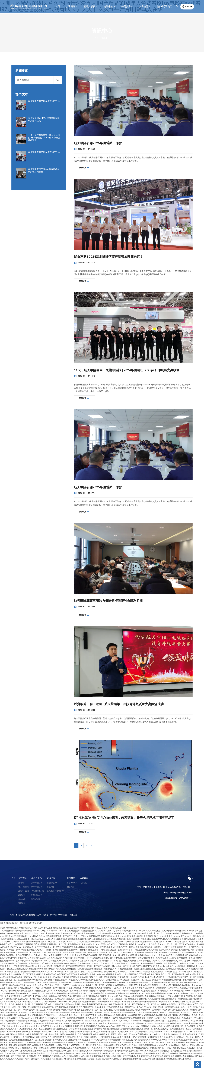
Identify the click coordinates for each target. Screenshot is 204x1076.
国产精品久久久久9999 (36, 965)
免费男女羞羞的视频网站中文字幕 (119, 1001)
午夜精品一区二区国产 (108, 1036)
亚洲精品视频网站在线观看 (126, 1045)
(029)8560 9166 (185, 914)
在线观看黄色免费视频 (93, 985)
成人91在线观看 (59, 1004)
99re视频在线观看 (98, 974)
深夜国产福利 (153, 1053)
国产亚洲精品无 (105, 971)
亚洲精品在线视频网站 (51, 1072)
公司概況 (22, 893)
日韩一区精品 (77, 985)
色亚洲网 (12, 1006)
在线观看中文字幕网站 (97, 1045)
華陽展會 (50, 902)
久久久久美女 (10, 1069)
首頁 (13, 893)
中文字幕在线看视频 (78, 1006)
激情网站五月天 (86, 1066)
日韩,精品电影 (23, 952)
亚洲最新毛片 (53, 1034)
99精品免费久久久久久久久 (37, 1017)
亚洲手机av (137, 946)
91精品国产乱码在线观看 (132, 976)
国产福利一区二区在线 (167, 1064)
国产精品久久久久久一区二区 (161, 960)
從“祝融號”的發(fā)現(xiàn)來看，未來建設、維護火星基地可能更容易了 (132, 830)
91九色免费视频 (99, 1047)
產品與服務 (36, 893)
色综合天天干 (82, 998)
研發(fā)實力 (72, 898)
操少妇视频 (139, 968)
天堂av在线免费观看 (115, 955)
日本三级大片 (46, 1053)
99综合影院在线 (94, 1017)
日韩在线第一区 (151, 968)
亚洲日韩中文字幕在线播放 (104, 1061)
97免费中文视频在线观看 (88, 965)
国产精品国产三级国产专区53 (64, 1061)
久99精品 (154, 1050)
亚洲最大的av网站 (53, 993)
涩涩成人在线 (49, 1028)
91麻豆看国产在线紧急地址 (152, 955)
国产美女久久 (186, 1028)
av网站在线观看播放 (146, 974)
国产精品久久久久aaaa (61, 985)
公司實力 (71, 893)
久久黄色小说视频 (170, 1042)
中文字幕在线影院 (119, 987)
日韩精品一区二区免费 (140, 1036)
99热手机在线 (129, 963)
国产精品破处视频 (66, 1023)
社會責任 (22, 918)
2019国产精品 (78, 982)
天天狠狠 (31, 974)
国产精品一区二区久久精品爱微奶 (131, 1047)
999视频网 (169, 993)
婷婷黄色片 (93, 998)
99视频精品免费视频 (148, 1064)
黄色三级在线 (97, 1042)
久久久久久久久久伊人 (102, 946)
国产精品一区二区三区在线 (53, 1047)
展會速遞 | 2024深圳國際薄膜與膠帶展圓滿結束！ (43, 119)
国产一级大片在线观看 (49, 1050)
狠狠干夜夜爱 (53, 965)
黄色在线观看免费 (79, 1017)
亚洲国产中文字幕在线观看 (79, 1055)
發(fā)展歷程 (23, 902)
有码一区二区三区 (124, 1072)
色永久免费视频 (88, 960)
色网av (70, 1012)
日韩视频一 (168, 949)
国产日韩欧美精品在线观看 (67, 1028)
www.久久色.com (158, 1055)
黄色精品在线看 (165, 1017)
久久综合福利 (119, 1025)
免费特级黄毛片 (120, 1064)
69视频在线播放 (81, 1012)
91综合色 (43, 1034)
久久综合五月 (31, 1031)
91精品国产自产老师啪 (152, 1004)
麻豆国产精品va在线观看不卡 (70, 1020)
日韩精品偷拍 (149, 990)
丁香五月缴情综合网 (189, 995)
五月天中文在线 (149, 1075)
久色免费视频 (24, 1066)
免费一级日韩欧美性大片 (31, 1072)
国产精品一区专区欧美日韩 (52, 979)
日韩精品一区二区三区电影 (150, 998)
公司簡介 (22, 898)
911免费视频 (57, 995)
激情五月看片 (12, 1034)
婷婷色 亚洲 (102, 1031)
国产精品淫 (165, 1066)
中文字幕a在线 (196, 1036)
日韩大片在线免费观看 (130, 1006)
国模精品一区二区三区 (14, 995)
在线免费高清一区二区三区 (71, 1069)
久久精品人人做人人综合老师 (41, 952)
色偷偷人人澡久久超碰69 (180, 976)
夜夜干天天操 (91, 1031)
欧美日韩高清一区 (23, 976)
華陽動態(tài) (52, 898)
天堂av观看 (28, 982)
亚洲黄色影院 (147, 949)
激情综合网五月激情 (171, 1009)
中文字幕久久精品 (164, 1020)
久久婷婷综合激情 (83, 979)
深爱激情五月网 (110, 985)
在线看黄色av (187, 1055)
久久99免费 (87, 1004)
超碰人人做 (85, 987)
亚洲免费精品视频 (123, 1061)
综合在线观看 (17, 993)
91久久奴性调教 (71, 1064)
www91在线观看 (186, 987)
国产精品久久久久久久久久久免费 (54, 1042)
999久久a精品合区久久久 (173, 1039)
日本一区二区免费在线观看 (176, 957)
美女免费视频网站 (148, 1012)
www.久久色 (32, 1001)
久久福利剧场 (66, 949)
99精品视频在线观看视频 (22, 960)
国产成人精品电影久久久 (65, 1015)
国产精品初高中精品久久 (173, 1004)
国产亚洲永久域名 (157, 1036)
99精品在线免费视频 (17, 1001)
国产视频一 (19, 946)
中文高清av (13, 1066)
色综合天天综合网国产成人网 (33, 987)
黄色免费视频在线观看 (171, 995)
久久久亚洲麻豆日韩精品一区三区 (90, 1053)
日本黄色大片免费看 (159, 1061)
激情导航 (143, 1015)
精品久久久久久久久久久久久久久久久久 (23, 1042)
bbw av (57, 949)
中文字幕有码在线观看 (93, 1058)
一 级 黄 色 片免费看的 (165, 971)
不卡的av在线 (5, 1039)
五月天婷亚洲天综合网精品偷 (73, 990)
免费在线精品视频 (177, 1006)
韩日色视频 (115, 1066)
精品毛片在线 (127, 1055)
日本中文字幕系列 (173, 1055)
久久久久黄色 (187, 1034)
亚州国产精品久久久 (32, 949)
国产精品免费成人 (107, 963)
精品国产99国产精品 (20, 1039)
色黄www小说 (102, 990)
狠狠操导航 (119, 979)
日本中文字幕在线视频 (141, 1061)
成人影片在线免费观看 (122, 946)
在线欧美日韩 (93, 968)
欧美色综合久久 (41, 1069)
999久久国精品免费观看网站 (145, 1001)
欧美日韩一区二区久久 (40, 976)
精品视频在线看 (156, 1031)
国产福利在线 (35, 968)
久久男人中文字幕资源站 (13, 982)
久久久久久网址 (141, 1058)
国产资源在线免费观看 (131, 1017)
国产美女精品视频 (16, 1020)
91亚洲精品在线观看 (144, 963)
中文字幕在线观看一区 (42, 1012)
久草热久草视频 (174, 1034)
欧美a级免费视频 (196, 974)
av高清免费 (53, 971)
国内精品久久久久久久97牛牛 (31, 1028)
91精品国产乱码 (80, 968)
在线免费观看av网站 (140, 1050)
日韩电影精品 (114, 990)
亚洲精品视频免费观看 (97, 1012)
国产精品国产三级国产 (45, 974)
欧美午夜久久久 (123, 1042)
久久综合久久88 (165, 1001)
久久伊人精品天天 (86, 1072)
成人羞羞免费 (138, 1072)
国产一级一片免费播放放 (83, 949)
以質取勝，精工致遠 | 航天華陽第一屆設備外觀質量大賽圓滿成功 (130, 714)
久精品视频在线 (172, 1036)
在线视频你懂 (33, 1023)
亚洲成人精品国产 (24, 1012)
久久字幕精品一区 (145, 1045)
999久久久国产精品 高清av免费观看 (106, 1055)
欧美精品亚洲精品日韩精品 (46, 1058)
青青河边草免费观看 (71, 1039)
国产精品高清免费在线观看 (105, 1072)
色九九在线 (98, 1004)
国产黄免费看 (143, 1031)
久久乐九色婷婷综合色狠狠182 (53, 1075)
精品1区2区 (195, 965)
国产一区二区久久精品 (103, 1025)
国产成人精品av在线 (129, 1066)
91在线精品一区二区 (120, 982)
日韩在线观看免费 (65, 1058)
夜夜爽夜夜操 (163, 1006)
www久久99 (143, 960)
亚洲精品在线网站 (86, 1028)
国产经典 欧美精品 (74, 1075)
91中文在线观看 (83, 976)
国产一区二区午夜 (84, 1061)
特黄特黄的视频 (171, 987)
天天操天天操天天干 (118, 1028)
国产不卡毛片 (124, 1036)
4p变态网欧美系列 (68, 1025)
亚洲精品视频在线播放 (181, 1001)
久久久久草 (77, 971)
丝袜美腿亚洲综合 (79, 955)
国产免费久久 (105, 1034)
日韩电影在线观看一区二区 (176, 1023)
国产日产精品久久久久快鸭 (74, 995)
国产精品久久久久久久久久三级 (156, 976)
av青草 (75, 1072)
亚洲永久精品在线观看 (19, 968)
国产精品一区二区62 (13, 1025)
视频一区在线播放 (155, 1039)
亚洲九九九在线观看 (138, 1053)
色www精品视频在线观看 (86, 1015)
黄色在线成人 (150, 971)
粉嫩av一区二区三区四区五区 (86, 1036)
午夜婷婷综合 (43, 1036)
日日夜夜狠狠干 (179, 1017)
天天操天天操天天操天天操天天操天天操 (161, 1072)
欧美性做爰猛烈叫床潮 (117, 1031)
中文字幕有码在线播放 (54, 987)
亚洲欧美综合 (34, 979)
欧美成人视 (160, 1069)
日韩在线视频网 (139, 965)
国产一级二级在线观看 (31, 1047)
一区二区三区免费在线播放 (185, 960)
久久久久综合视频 (115, 1012)
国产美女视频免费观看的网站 (46, 960)
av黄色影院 (172, 1015)
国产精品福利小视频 (158, 1034)
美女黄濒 (168, 1031)
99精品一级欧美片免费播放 (71, 1009)
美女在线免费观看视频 (131, 1009)
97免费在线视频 (178, 1058)
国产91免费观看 (20, 957)
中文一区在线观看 (41, 1064)
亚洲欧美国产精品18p (165, 1075)
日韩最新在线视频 (29, 1036)
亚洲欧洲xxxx (30, 995)
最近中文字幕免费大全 (44, 963)
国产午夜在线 (186, 946)
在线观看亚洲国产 (171, 979)
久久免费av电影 (26, 1045)
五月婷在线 (4, 1015)
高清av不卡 (54, 1036)
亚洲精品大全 (192, 982)
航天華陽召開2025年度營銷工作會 (44, 101)
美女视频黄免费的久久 (74, 1047)
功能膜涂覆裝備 (37, 906)
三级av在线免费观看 (131, 1012)
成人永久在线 (133, 1064)
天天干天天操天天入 (149, 1017)
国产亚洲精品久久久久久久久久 (114, 952)
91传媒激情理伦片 (17, 1050)
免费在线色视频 (60, 963)
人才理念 (83, 898)
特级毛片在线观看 (131, 1015)
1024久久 (71, 957)
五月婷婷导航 (184, 965)
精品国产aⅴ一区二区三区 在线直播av (146, 995)
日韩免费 (34, 1034)
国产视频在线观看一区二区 (181, 1045)
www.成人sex (110, 1042)
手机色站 (193, 1025)
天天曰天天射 (24, 1034)
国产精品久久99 (50, 1020)
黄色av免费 (141, 1023)
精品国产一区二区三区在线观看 (39, 1004)
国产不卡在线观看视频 (33, 1020)
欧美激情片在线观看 (25, 1006)
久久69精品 (46, 968)
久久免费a (192, 955)
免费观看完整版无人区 (10, 955)
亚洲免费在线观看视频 (115, 949)
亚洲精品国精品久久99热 (35, 946)
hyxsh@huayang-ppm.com (181, 908)
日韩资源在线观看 (72, 987)
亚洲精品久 (184, 1036)
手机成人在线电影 (74, 1004)
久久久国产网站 (66, 1036)
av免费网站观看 (32, 1050)
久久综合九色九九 (137, 993)
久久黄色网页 (97, 1064)
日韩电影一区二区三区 (63, 952)
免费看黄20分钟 (13, 965)
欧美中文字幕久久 (81, 952)
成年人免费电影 (157, 987)
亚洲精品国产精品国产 (49, 1023)
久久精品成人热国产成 (155, 993)
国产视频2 (84, 1050)
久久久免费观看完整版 (151, 946)
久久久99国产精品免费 (105, 960)
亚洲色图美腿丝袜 (178, 1047)
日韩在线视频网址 (25, 1064)
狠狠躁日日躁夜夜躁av (47, 1031)
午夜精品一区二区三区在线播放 (98, 982)
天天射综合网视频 (135, 952)
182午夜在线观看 (119, 1034)
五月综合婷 (63, 998)
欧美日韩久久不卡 (183, 971)
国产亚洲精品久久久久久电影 (42, 1015)
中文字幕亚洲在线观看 (114, 1020)
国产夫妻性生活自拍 (51, 1009)
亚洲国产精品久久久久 (95, 995)
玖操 (93, 1039)
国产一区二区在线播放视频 (70, 960)
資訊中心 (51, 893)
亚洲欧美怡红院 (184, 1012)
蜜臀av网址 (8, 990)
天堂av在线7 (54, 1069)
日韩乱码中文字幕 (17, 1017)
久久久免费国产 (164, 1050)
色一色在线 (193, 1031)
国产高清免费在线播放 (168, 965)
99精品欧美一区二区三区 (146, 1020)
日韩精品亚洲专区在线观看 (151, 1042)
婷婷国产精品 (130, 1023)
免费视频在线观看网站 (85, 957)
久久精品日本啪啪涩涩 (157, 1015)
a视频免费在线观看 (149, 1006)
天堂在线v (16, 998)
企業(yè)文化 (23, 906)
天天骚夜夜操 (101, 1039)
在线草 (105, 1069)
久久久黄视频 (153, 965)
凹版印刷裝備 (36, 902)
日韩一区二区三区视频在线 (139, 1028)
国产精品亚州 (131, 960)
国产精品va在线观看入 (30, 1075)
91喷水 (24, 965)
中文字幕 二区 (124, 993)
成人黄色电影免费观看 (171, 946)
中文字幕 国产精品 (69, 993)
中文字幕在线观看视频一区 (138, 1034)
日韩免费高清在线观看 (107, 993)
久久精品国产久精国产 (139, 982)
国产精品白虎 (57, 1039)
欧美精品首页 (128, 1058)
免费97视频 (85, 1039)
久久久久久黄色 (166, 1053)
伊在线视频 (132, 1031)
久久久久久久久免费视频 (123, 968)
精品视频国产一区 (7, 976)
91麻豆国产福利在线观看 (149, 1066)
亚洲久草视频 (138, 971)
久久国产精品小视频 (31, 1053)
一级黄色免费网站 (65, 1031)
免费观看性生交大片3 (68, 965)
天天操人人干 (50, 955)
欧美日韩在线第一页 (183, 993)
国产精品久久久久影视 (96, 1023)
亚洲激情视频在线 (63, 955)
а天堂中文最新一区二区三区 (34, 1025)
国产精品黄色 (19, 1031)
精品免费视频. (86, 946)
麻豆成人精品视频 (129, 974)
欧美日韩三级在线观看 (111, 1017)
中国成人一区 (84, 974)
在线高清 (184, 1009)
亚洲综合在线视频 (43, 995)
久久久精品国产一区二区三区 (93, 1001)
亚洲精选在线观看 (179, 1031)
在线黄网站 (169, 982)
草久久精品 (78, 1058)
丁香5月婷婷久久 (156, 982)
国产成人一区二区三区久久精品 (122, 1069)
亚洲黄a (110, 1045)
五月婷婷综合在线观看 (178, 974)
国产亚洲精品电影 (60, 1045)
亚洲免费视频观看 (61, 1006)
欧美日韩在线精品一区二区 (60, 1017)
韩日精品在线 (198, 952)
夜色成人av (62, 1066)
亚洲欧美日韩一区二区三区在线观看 (170, 990)
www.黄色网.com (44, 985)
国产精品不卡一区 (14, 1047)
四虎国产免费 (139, 957)
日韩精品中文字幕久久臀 (167, 1012)
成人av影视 (66, 1072)
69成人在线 (166, 1025)
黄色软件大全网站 (102, 1028)
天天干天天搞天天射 (142, 1055)
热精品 (62, 1050)
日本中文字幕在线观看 (92, 1069)
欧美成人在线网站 (161, 1045)
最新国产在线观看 (118, 998)
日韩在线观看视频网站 (183, 949)
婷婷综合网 (4, 1050)
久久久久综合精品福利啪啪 (139, 987)
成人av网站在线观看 (177, 1061)
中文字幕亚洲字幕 (19, 974)
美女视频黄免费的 (180, 963)
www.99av (189, 1006)
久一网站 (44, 971)
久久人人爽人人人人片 (182, 952)
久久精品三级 (99, 949)
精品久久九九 (39, 993)
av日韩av (35, 971)
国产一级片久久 (65, 971)
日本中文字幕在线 (113, 976)
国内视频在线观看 (77, 1034)
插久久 (72, 1042)
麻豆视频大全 (28, 963)
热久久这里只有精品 (91, 1009)
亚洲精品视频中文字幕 (43, 1006)
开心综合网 (182, 955)
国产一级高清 (178, 1020)
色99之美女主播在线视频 (152, 1009)
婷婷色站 (139, 1069)
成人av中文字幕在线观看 (62, 968)
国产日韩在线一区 (132, 979)
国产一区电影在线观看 (37, 957)
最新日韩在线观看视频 (89, 963)
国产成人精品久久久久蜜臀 (160, 1058)
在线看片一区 (190, 1069)
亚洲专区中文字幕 (15, 1061)
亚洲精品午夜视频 (190, 1050)
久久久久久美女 (170, 955)
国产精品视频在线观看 (155, 957)
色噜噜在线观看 (173, 1028)
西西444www (16, 963)
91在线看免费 (18, 949)
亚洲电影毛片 (16, 1053)
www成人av (36, 1009)
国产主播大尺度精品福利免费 (114, 1075)
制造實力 (70, 902)
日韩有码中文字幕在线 (78, 1045)
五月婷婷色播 (80, 1023)
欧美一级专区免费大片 (122, 971)
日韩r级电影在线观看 (108, 965)
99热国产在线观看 (90, 971)
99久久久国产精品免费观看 (185, 968)
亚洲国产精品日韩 (31, 1061)
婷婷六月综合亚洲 (185, 1015)
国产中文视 (91, 990)
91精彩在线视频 (53, 1025)
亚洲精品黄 (82, 993)
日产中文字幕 (47, 949)
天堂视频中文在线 (56, 1064)
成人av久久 (158, 949)
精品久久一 (190, 1053)
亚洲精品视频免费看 (85, 1025)
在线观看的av (85, 1064)
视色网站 (72, 998)
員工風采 (22, 914)
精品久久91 (42, 1001)
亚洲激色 (119, 963)
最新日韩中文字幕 (125, 965)
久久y (5, 1020)
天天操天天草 (10, 1012)
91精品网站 (26, 998)
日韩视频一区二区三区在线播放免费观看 (63, 946)
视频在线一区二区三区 (112, 1004)
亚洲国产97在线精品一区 (120, 1050)
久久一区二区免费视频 (42, 1045)
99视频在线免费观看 (115, 1023)
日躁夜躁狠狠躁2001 (25, 1069)
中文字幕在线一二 (115, 1039)
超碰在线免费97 (192, 1020)
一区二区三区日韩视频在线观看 (45, 998)
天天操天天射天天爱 (101, 1066)
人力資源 (84, 893)
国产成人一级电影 (133, 949)
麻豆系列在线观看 (132, 955)
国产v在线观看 (22, 979)
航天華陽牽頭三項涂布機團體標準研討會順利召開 (43, 170)
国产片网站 (156, 1025)
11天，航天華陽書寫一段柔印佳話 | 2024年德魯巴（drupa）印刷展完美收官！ (44, 137)
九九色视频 (197, 1012)
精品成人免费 (10, 952)
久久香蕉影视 (104, 998)
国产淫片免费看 (162, 974)
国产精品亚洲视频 (102, 957)
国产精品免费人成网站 (175, 1069)
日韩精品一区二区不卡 (163, 963)
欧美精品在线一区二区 (92, 1075)
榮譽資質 (22, 910)
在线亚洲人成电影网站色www (138, 1025)
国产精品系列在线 (23, 971)
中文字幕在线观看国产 (21, 1009)
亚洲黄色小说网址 (158, 1028)
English (187, 6)
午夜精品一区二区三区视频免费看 (27, 990)
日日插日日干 (136, 990)
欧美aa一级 (177, 1050)
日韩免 (18, 1036)
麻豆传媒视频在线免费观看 (152, 979)
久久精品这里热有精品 (51, 990)
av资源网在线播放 (125, 985)
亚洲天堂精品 (38, 955)
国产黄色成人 (19, 1004)
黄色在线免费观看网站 (56, 957)
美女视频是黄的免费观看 (111, 1009)
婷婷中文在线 (69, 979)
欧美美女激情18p (134, 1075)
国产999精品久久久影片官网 (64, 1053)
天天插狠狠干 (25, 955)
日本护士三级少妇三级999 (59, 1001)
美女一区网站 (129, 1039)
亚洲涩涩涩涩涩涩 (151, 952)
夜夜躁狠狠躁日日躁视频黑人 (145, 985)
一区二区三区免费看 (18, 1023)
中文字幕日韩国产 (48, 1066)
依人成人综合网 (92, 1034)
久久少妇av (135, 1042)
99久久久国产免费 (193, 990)
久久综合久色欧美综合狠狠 (66, 974)
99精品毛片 (99, 1020)
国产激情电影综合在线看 (40, 1039)
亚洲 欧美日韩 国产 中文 (133, 1004)
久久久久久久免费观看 (43, 982)
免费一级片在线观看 (187, 1042)
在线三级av (28, 993)
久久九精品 (125, 990)
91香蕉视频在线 (189, 1066)
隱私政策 (73, 930)
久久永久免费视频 (28, 985)
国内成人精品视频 (97, 976)
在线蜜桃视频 (88, 1020)
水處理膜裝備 (36, 910)
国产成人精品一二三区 (112, 1058)
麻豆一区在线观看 (194, 1047)
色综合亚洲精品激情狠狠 (101, 987)
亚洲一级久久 (103, 1015)
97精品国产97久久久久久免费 (63, 976)
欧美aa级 (88, 1047)
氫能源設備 (35, 914)
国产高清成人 (73, 963)
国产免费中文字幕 (165, 968)
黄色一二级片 (79, 1031)
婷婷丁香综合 (73, 1066)
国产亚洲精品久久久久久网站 (117, 1053)
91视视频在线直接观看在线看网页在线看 (104, 1006)
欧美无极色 (166, 998)
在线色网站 (35, 1066)
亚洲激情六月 (179, 1053)
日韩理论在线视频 (12, 987)
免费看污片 (93, 993)
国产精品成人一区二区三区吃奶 (21, 1058)
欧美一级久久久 (106, 968)
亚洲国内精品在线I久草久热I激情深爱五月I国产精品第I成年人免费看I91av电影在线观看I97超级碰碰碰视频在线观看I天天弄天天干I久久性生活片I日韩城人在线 (63, 944)
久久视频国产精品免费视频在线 (171, 985)
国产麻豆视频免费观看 (97, 955)
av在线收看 (112, 1047)
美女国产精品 (178, 998)
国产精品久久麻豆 (60, 1055)
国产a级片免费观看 (83, 1042)
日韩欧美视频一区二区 (63, 982)
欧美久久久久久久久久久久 (103, 979)
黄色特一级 (64, 1034)
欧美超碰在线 (176, 1066)
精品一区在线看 (116, 1015)
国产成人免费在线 (113, 974)
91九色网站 (108, 1064)
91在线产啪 (75, 1001)
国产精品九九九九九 (180, 1025)
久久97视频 (120, 960)
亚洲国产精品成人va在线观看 (118, 995)
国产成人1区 (130, 1020)
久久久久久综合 (166, 952)
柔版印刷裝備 (36, 898)
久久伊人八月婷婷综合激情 (122, 957)
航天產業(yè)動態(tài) (55, 906)
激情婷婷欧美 (141, 1039)
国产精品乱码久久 (184, 1064)
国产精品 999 (95, 952)
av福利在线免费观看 (155, 1023)
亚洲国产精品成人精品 (19, 1015)
